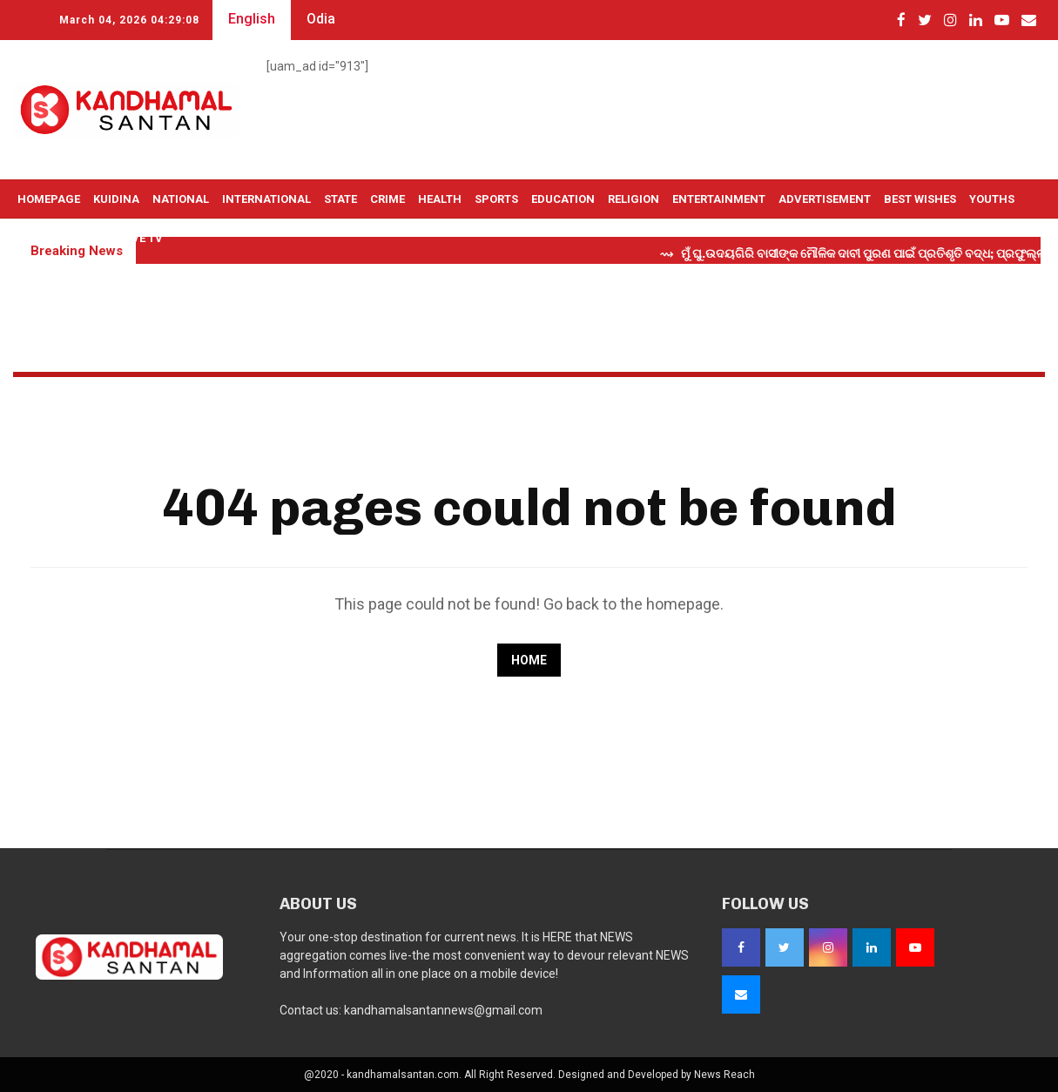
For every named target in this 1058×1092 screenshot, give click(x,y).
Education (563, 199)
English (251, 18)
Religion (633, 199)
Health (440, 199)
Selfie (34, 238)
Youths (991, 199)
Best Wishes (920, 199)
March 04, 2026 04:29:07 (129, 20)
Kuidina (116, 199)
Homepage (48, 199)
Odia (321, 18)
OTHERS (87, 238)
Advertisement (824, 199)
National (180, 199)
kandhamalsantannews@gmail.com (443, 1010)
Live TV (142, 238)
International (266, 199)
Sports (496, 199)
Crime (387, 199)
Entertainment (718, 199)
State (340, 199)
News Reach (724, 1074)
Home (529, 660)
